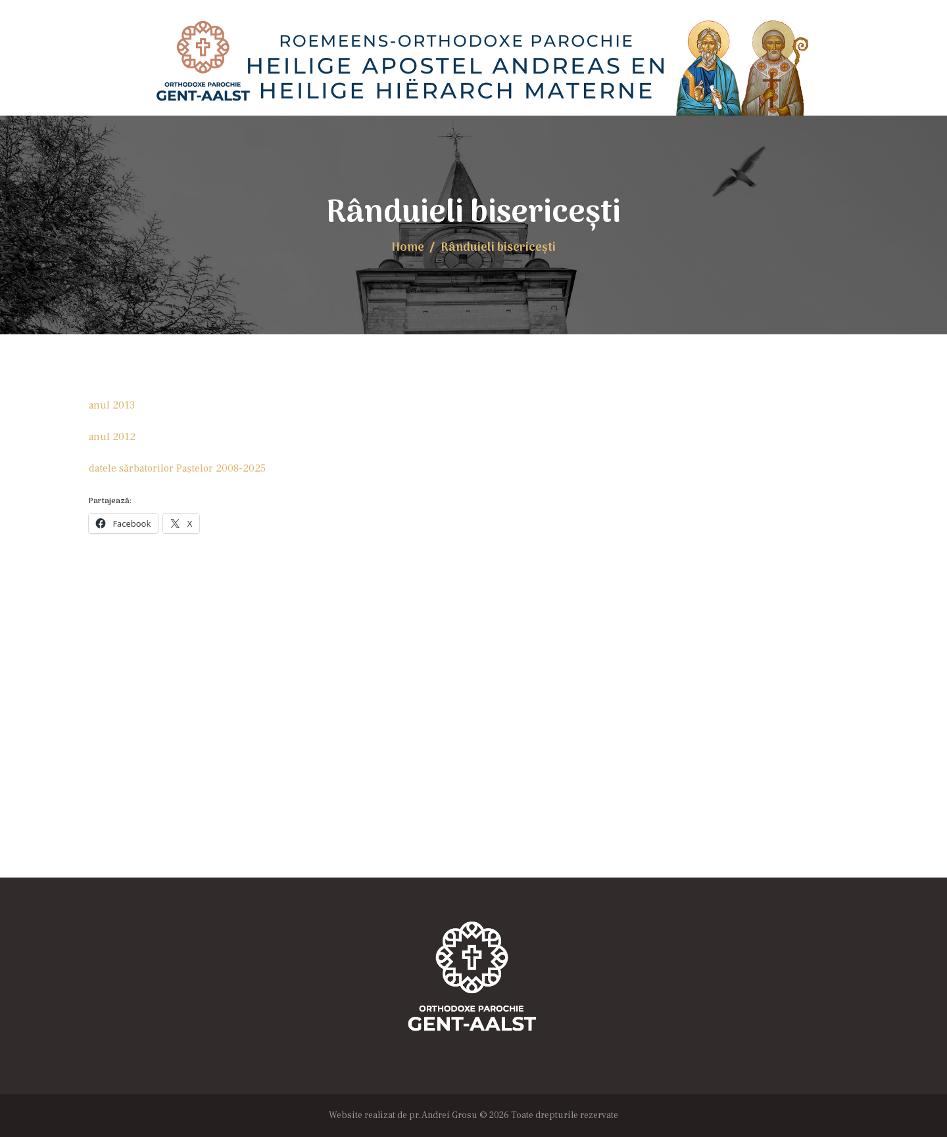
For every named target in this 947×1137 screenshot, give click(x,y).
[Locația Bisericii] (473, 746)
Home (407, 248)
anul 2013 (112, 405)
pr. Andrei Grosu (443, 1115)
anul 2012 (112, 436)
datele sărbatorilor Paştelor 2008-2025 (177, 468)
